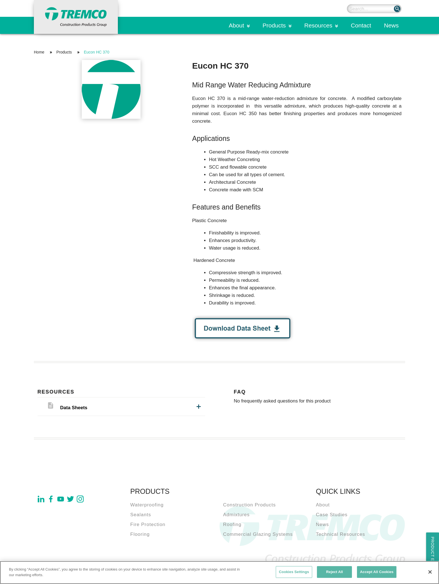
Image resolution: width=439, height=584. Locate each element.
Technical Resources (340, 534)
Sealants (140, 514)
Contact (361, 25)
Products (274, 25)
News (391, 25)
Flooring (140, 534)
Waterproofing (147, 505)
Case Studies (331, 514)
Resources (318, 25)
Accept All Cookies (377, 574)
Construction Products (249, 505)
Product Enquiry (432, 557)
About (236, 25)
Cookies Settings (294, 574)
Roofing (232, 524)
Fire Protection (147, 524)
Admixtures (236, 514)
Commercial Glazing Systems (258, 534)
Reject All (334, 574)
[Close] (430, 574)
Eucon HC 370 (96, 52)
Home (39, 52)
